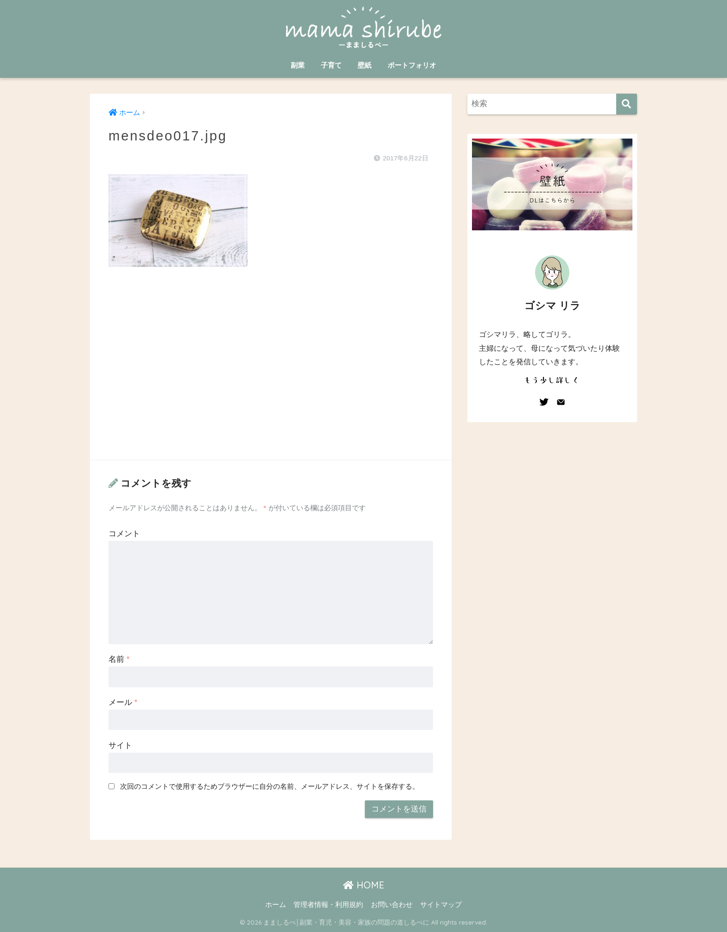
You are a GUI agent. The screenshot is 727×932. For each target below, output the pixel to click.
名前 (118, 659)
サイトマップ (441, 904)
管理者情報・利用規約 (328, 904)
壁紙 (364, 65)
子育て (331, 65)
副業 (298, 65)
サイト (120, 745)
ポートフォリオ (412, 65)
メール (122, 702)
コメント (124, 533)
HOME (363, 885)
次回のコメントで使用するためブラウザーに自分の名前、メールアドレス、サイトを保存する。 (269, 786)
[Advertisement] (270, 372)
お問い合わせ (392, 904)
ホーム (275, 904)
